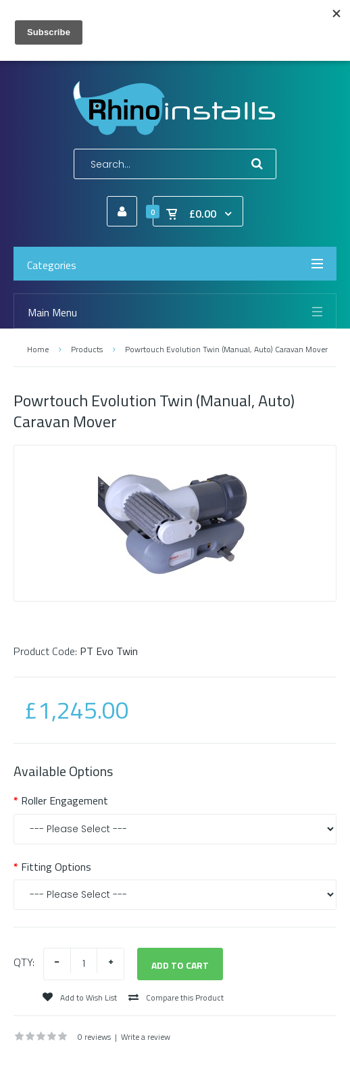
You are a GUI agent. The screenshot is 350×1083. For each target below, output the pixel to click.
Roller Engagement (64, 800)
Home (38, 349)
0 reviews (94, 1036)
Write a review (145, 1036)
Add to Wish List (80, 997)
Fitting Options (56, 867)
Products (87, 349)
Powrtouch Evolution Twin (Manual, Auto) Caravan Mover (226, 349)
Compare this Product (176, 997)
